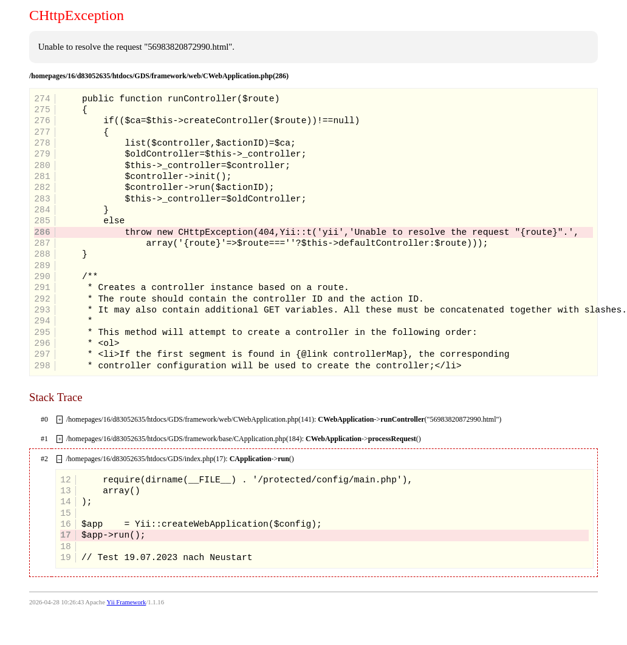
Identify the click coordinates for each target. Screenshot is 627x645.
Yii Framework (126, 602)
